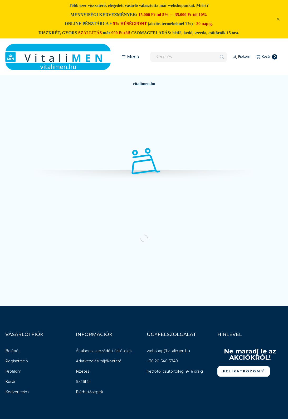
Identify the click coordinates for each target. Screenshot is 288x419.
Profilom (13, 371)
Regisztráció (16, 361)
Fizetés (82, 371)
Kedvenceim (17, 392)
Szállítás (83, 381)
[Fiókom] (241, 57)
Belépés (12, 350)
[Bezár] (278, 19)
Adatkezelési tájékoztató (98, 361)
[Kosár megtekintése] (266, 57)
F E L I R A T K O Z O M (243, 371)
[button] (130, 57)
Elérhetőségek (89, 392)
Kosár (10, 381)
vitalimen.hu (144, 83)
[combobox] (188, 57)
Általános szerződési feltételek (104, 350)
